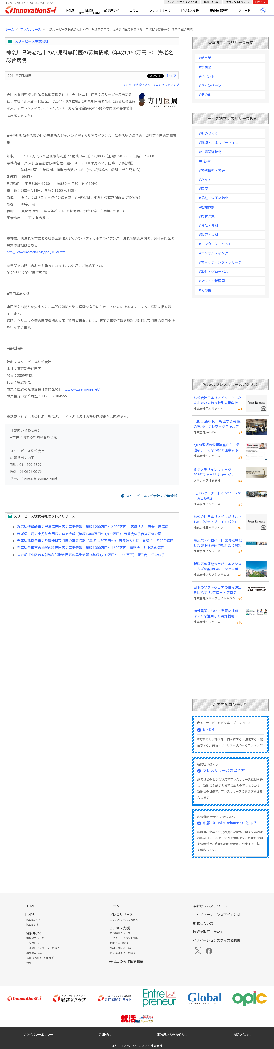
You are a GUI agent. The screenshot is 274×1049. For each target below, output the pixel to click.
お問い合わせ (242, 1034)
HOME (70, 10)
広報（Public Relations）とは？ (230, 823)
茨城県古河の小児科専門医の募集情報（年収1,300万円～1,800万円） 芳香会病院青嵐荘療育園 (89, 534)
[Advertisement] (92, 599)
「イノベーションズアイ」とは (217, 915)
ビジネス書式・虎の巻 (123, 953)
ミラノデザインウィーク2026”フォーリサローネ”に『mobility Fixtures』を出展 (215, 472)
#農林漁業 (207, 216)
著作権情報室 (219, 10)
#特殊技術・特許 (212, 170)
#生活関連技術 (210, 152)
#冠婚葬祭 (207, 207)
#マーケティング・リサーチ (220, 262)
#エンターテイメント (215, 244)
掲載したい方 (211, 2)
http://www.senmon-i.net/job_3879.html (36, 252)
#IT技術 (205, 161)
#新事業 (205, 58)
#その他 (205, 95)
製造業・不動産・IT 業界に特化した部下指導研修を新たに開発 (218, 543)
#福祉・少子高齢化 (213, 198)
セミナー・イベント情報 (124, 938)
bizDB (89, 10)
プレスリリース (159, 10)
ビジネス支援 (190, 10)
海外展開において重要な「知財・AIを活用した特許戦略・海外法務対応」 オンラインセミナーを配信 (217, 614)
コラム (134, 10)
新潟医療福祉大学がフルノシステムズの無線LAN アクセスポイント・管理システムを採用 (218, 567)
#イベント (207, 76)
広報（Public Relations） (41, 957)
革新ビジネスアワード (210, 906)
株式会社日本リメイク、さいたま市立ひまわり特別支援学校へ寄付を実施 (217, 401)
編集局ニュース (35, 938)
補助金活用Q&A (119, 943)
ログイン (260, 2)
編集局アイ (111, 10)
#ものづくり (208, 134)
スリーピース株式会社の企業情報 (151, 496)
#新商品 (205, 67)
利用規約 (105, 1034)
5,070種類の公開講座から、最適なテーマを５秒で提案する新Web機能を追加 (217, 448)
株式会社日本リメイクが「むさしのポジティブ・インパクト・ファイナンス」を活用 (217, 520)
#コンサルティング (166, 85)
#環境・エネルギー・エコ (219, 143)
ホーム (9, 29)
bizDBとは (32, 924)
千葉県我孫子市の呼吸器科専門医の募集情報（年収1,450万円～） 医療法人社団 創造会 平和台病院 (95, 541)
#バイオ (205, 180)
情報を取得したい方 (237, 2)
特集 (28, 962)
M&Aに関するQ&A (120, 948)
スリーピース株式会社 (32, 41)
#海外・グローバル (213, 272)
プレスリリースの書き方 (224, 770)
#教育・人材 (142, 85)
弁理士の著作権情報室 (126, 961)
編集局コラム (34, 953)
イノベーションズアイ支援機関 (217, 940)
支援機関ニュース (120, 933)
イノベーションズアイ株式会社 (141, 1046)
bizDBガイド (33, 919)
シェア (171, 76)
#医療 (127, 85)
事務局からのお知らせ (172, 1034)
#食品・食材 (208, 226)
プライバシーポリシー (38, 1034)
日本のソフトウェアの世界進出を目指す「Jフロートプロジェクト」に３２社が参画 (217, 590)
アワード (244, 10)
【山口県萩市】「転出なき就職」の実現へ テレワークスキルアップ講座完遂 (217, 424)
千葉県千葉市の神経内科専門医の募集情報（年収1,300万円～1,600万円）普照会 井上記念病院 (90, 548)
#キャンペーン (210, 86)
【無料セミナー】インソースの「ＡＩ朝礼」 (217, 495)
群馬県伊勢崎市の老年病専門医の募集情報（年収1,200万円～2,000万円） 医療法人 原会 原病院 (92, 527)
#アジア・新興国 (212, 281)
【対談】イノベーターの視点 (43, 948)
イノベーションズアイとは (182, 2)
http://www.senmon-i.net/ (81, 389)
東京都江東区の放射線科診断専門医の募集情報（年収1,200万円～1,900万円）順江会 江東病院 (91, 555)
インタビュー (34, 943)
